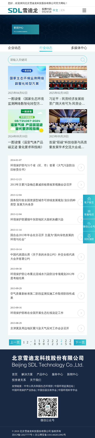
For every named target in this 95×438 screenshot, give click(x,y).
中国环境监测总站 (63, 386)
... (31, 342)
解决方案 (27, 374)
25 (66, 342)
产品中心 (42, 374)
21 (48, 342)
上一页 (15, 342)
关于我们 (35, 379)
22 (52, 342)
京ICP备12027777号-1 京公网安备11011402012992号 (39, 435)
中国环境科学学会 (67, 390)
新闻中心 (72, 374)
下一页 (80, 342)
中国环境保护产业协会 (24, 390)
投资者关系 (19, 379)
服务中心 (57, 374)
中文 (55, 10)
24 (61, 342)
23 (57, 342)
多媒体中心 (79, 48)
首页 (15, 374)
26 (70, 342)
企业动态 (14, 48)
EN (63, 10)
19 (39, 342)
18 (35, 342)
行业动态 (46, 48)
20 (44, 342)
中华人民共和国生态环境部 (38, 386)
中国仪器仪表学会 (47, 390)
